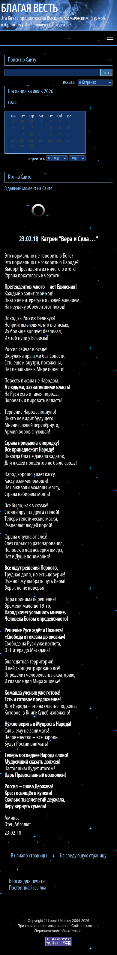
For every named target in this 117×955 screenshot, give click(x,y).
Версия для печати (27, 881)
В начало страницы (29, 856)
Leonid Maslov (59, 921)
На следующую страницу (83, 856)
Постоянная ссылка (27, 888)
